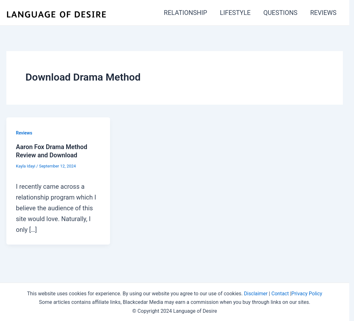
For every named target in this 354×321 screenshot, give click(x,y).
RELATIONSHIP (185, 12)
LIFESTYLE (235, 12)
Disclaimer (255, 293)
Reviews (24, 132)
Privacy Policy (307, 293)
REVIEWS (323, 12)
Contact (280, 293)
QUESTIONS (280, 12)
